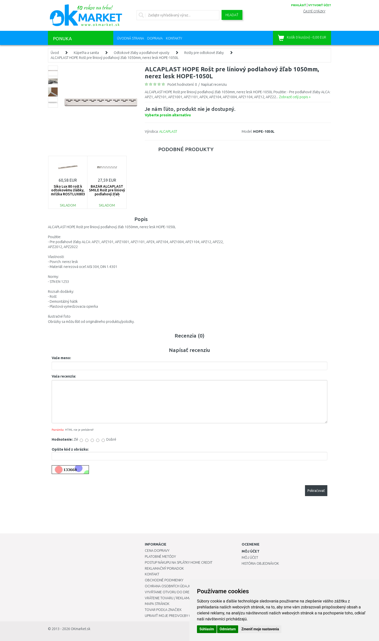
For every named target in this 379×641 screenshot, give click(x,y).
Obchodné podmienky (164, 580)
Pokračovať (316, 491)
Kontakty (174, 38)
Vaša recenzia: (64, 376)
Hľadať (232, 15)
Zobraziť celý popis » (294, 97)
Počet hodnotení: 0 (182, 84)
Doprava (155, 38)
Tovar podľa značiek (163, 610)
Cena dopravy (157, 551)
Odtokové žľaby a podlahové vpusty (141, 53)
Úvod (55, 53)
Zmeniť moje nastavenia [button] (260, 629)
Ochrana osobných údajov (169, 586)
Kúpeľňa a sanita (86, 53)
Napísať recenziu (214, 84)
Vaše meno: (61, 358)
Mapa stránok (157, 604)
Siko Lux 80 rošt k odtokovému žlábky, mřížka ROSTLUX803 (68, 190)
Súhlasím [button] (206, 629)
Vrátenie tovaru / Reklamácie (170, 598)
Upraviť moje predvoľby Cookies (174, 616)
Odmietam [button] (228, 629)
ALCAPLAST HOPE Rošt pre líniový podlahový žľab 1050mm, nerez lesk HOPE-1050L (115, 58)
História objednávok (260, 563)
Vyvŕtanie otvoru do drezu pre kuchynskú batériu (189, 592)
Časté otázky (314, 11)
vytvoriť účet (319, 5)
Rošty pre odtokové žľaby (204, 53)
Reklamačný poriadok (164, 568)
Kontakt (152, 574)
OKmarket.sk (80, 629)
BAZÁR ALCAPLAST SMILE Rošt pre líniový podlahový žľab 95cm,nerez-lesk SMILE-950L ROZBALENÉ (107, 196)
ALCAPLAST (168, 131)
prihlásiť (298, 5)
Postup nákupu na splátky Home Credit (178, 562)
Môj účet (250, 557)
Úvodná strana (130, 38)
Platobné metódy (160, 556)
